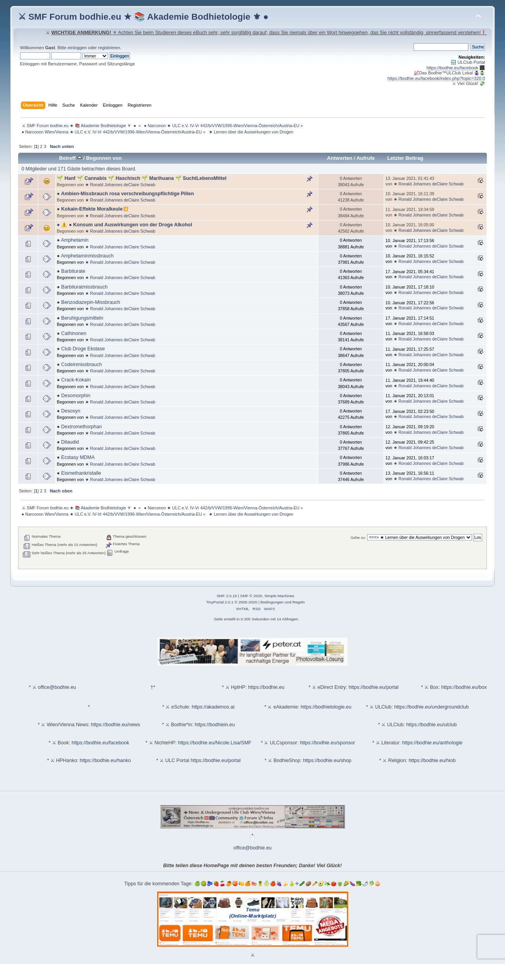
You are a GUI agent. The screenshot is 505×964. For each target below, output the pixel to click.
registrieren (109, 47)
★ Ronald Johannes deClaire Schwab (120, 184)
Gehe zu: (358, 537)
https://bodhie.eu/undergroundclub (431, 707)
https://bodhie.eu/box (464, 687)
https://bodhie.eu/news (115, 724)
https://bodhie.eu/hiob (431, 760)
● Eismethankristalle (79, 473)
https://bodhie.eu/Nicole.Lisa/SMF (214, 743)
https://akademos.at (213, 707)
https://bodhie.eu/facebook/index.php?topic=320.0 (436, 78)
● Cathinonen (71, 333)
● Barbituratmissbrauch (82, 287)
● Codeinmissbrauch (79, 364)
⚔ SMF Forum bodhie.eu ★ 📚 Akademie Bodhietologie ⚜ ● (143, 17)
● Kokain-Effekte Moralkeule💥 (93, 209)
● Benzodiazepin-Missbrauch (88, 302)
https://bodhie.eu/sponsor (327, 743)
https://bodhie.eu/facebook (453, 67)
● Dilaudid (68, 442)
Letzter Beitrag (405, 158)
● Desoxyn (68, 411)
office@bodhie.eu (57, 687)
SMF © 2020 (251, 596)
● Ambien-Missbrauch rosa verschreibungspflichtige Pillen (125, 193)
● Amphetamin (72, 240)
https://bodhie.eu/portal (374, 687)
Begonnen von (104, 158)
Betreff (70, 158)
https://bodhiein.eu (215, 724)
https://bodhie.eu (266, 687)
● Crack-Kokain (74, 380)
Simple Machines (279, 596)
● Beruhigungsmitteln (80, 318)
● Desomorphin (73, 395)
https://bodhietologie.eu (326, 707)
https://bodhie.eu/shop (327, 760)
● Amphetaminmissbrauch (85, 256)
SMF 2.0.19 (227, 596)
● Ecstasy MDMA (76, 457)
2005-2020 (247, 602)
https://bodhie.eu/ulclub (431, 724)
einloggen (77, 47)
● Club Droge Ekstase (81, 349)
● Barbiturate (71, 271)
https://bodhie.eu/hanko (105, 760)
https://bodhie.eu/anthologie (432, 743)
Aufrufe (365, 158)
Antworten (339, 158)
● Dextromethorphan (79, 426)
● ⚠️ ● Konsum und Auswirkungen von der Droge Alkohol (124, 225)
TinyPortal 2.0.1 (219, 602)
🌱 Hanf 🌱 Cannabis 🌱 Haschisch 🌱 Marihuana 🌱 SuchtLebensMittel (142, 178)
